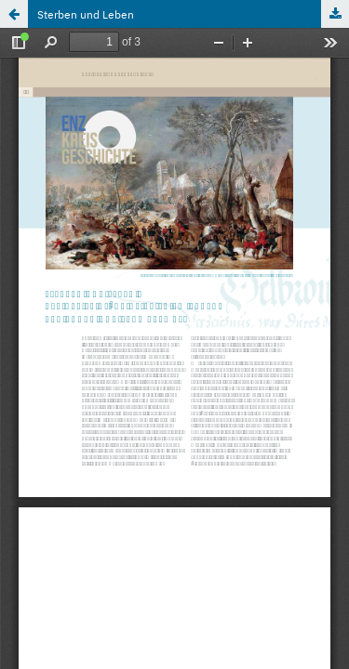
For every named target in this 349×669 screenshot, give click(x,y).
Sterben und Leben (85, 14)
